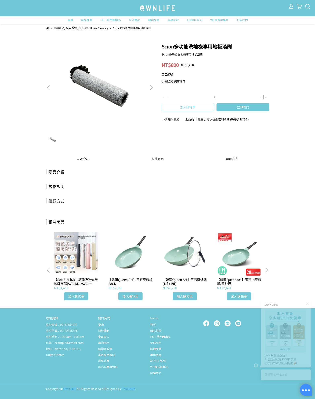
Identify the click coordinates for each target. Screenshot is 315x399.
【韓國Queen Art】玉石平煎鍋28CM (130, 282)
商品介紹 (83, 159)
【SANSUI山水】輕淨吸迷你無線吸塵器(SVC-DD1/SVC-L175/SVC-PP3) (76, 282)
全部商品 (134, 20)
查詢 (101, 325)
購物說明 (103, 343)
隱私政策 (103, 361)
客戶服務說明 (106, 355)
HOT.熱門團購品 (110, 20)
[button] (151, 87)
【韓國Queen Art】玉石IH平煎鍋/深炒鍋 (239, 282)
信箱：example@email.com (65, 343)
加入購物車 (187, 107)
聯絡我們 (242, 20)
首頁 (70, 20)
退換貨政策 (105, 349)
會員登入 (103, 337)
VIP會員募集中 (219, 20)
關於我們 (103, 331)
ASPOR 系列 (194, 20)
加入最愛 (171, 119)
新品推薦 (86, 20)
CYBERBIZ (128, 389)
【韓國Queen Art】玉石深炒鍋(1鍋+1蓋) (185, 282)
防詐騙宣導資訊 (108, 367)
